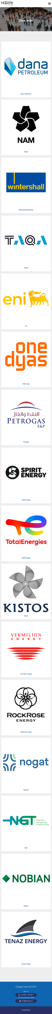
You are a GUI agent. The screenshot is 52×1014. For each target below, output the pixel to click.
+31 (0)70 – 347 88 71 (26, 995)
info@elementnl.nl (26, 1001)
